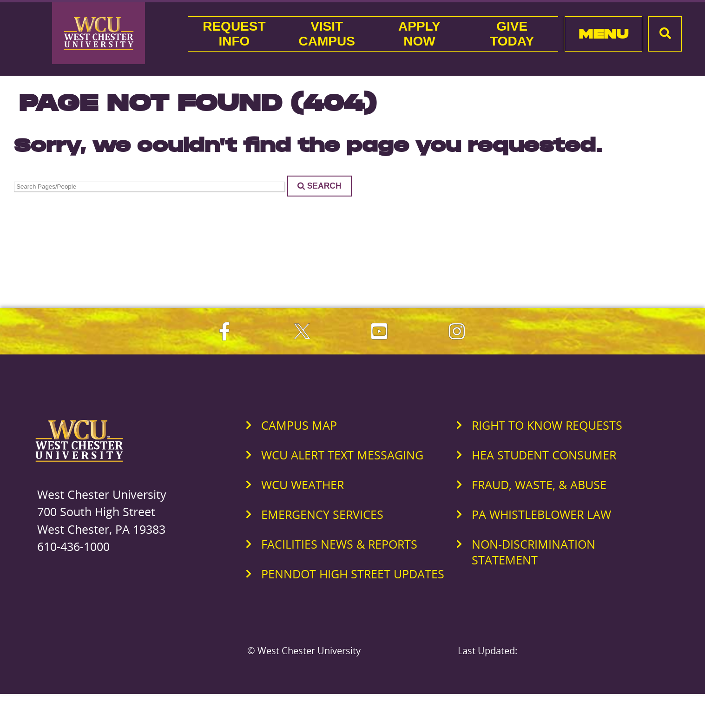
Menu (603, 33)
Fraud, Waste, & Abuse (539, 484)
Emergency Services (322, 514)
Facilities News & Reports (339, 544)
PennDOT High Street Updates (352, 574)
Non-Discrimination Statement (533, 552)
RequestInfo (234, 33)
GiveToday (512, 33)
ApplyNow (419, 33)
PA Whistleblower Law (541, 514)
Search (319, 185)
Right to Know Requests (547, 425)
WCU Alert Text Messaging (342, 455)
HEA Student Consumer (544, 455)
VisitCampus (326, 33)
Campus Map (299, 425)
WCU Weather (302, 484)
